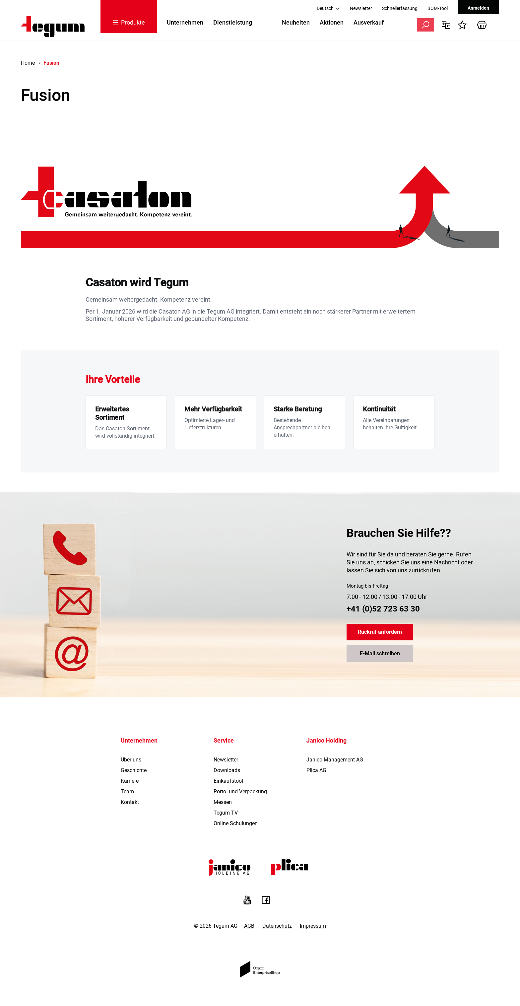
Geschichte (134, 770)
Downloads (227, 770)
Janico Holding (326, 740)
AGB (249, 926)
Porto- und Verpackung (240, 791)
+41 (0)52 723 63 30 (383, 608)
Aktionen (332, 22)
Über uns (131, 759)
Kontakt (130, 802)
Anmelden (478, 8)
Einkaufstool (228, 781)
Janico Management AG (334, 759)
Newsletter (361, 8)
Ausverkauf (369, 22)
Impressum (313, 926)
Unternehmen (185, 22)
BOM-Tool (437, 8)
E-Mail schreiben (380, 654)
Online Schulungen (236, 823)
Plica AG (316, 770)
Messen (223, 802)
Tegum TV (226, 813)
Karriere (130, 781)
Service (224, 740)
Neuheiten (296, 22)
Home (28, 63)
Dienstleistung (232, 22)
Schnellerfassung (400, 8)
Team (127, 791)
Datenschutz (277, 926)
